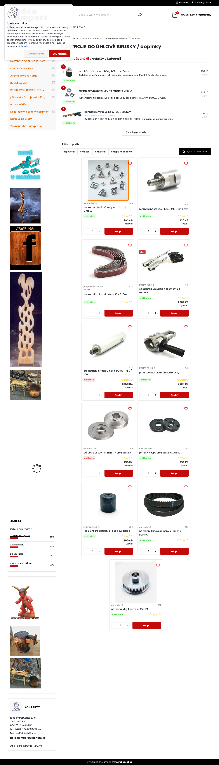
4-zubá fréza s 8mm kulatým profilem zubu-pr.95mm (40, 460)
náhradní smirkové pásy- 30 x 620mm (154, 214)
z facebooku (17, 544)
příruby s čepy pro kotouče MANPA (187, 296)
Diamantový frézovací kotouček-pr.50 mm (40, 429)
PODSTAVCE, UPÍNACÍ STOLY (27, 90)
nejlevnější (69, 151)
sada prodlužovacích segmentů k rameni (190, 209)
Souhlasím (60, 54)
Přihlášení (184, 2)
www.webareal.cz (122, 761)
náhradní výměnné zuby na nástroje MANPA (78, 209)
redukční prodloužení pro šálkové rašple (98, 384)
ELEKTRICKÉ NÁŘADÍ (21, 68)
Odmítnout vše (36, 53)
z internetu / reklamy (21, 563)
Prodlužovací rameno (116, 38)
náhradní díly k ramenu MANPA (172, 386)
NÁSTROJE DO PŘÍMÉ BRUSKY (27, 61)
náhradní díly (18, 104)
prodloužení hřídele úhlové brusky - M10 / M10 (79, 295)
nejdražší (85, 151)
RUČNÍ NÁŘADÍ (18, 83)
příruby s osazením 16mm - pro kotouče (154, 295)
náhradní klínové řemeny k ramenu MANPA (135, 386)
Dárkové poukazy (21, 119)
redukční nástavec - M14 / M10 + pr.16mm (116, 209)
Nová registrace (203, 2)
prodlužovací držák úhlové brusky (113, 296)
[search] (140, 14)
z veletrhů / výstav (20, 535)
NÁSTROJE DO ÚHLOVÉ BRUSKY (86, 38)
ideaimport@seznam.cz (29, 738)
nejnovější (100, 151)
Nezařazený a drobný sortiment (29, 112)
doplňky (136, 38)
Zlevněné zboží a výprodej (26, 126)
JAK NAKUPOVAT (76, 27)
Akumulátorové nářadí (24, 75)
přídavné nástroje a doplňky (27, 97)
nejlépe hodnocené (121, 151)
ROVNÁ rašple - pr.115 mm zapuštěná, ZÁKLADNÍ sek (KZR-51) (40, 491)
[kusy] (69, 234)
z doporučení (17, 554)
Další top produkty (136, 132)
